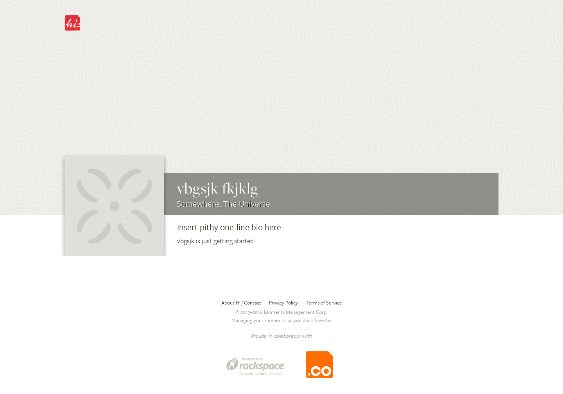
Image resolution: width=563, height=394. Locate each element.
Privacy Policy (283, 302)
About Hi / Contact (241, 302)
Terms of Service (324, 302)
